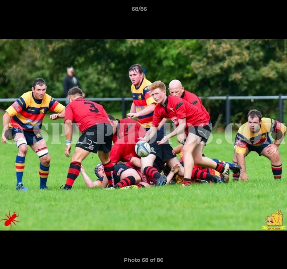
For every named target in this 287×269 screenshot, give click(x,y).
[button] (260, 10)
